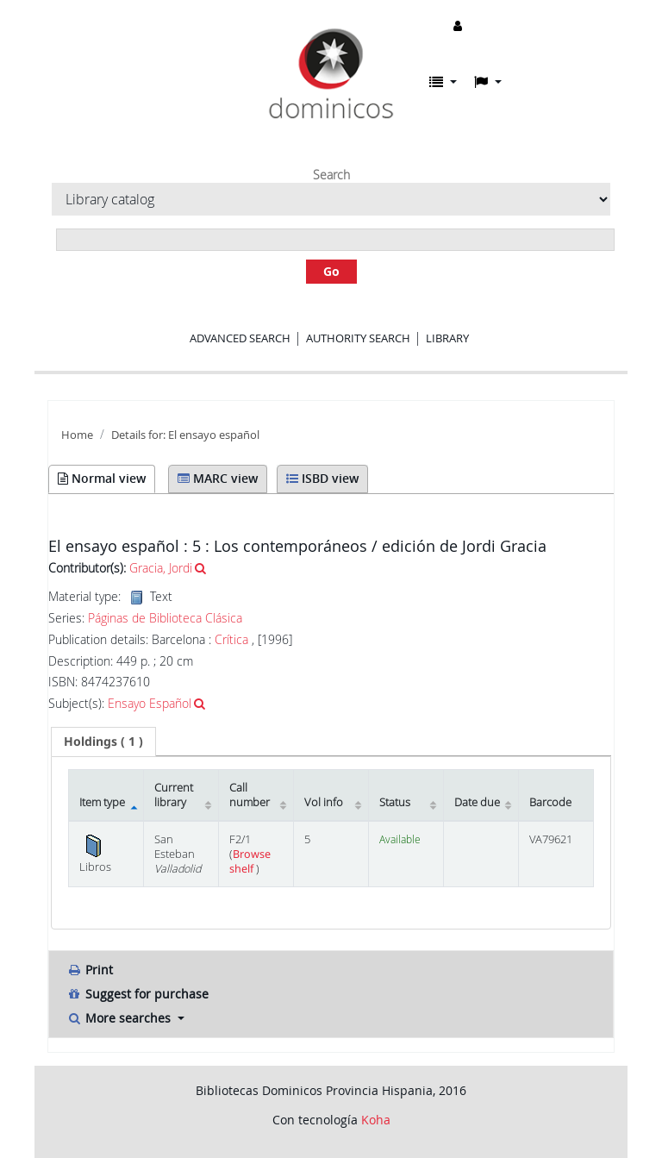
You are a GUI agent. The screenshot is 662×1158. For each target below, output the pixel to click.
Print (89, 969)
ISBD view (322, 478)
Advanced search (240, 338)
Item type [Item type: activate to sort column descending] (102, 802)
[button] (443, 81)
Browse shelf (250, 861)
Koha (375, 1119)
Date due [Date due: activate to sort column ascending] (477, 802)
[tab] (103, 741)
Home (77, 435)
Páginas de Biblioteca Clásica (165, 618)
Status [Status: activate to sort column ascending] (394, 802)
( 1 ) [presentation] (103, 741)
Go (331, 271)
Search (331, 175)
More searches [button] (120, 1018)
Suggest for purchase (137, 994)
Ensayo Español (149, 703)
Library (447, 338)
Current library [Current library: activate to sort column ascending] (173, 795)
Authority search (358, 338)
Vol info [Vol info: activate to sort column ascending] (323, 802)
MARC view (218, 478)
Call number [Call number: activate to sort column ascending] (249, 795)
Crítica (233, 639)
